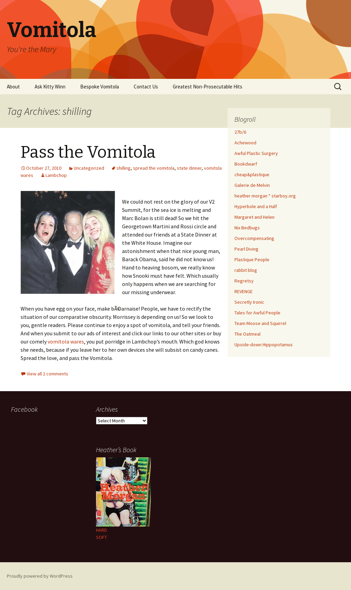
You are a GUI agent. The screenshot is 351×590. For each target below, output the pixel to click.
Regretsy (244, 281)
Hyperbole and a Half (255, 206)
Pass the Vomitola (88, 152)
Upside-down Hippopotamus (263, 344)
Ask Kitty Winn (50, 86)
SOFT (101, 537)
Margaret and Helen (254, 217)
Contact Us (146, 86)
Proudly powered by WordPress (40, 576)
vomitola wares (66, 341)
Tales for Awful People (257, 313)
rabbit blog (245, 270)
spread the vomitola (153, 168)
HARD (101, 530)
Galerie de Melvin (252, 185)
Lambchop (56, 175)
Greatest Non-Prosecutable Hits (207, 86)
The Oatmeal (247, 334)
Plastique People (251, 259)
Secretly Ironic (249, 302)
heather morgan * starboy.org (265, 196)
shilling (124, 168)
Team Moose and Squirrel (260, 323)
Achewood (245, 143)
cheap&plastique (251, 174)
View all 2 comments (47, 374)
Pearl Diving (246, 249)
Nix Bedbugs (247, 228)
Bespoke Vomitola (99, 86)
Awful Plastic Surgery (256, 153)
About (13, 86)
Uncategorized (89, 168)
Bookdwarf (245, 164)
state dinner (189, 168)
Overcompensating (254, 238)
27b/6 (240, 132)
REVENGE (243, 291)
